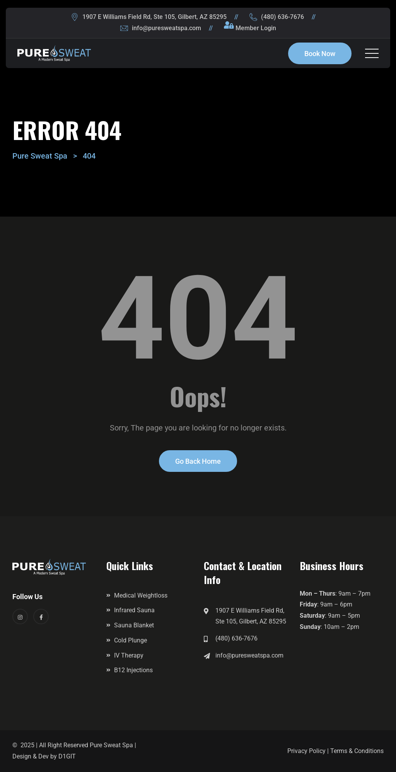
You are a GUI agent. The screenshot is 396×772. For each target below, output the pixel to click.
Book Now (319, 54)
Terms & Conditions (357, 751)
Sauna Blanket (134, 625)
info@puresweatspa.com (166, 28)
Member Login (256, 28)
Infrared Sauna (134, 610)
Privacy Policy (306, 751)
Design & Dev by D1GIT (44, 756)
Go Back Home (198, 461)
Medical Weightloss (140, 595)
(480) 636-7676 (282, 16)
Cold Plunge (130, 640)
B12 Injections (133, 670)
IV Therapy (128, 655)
